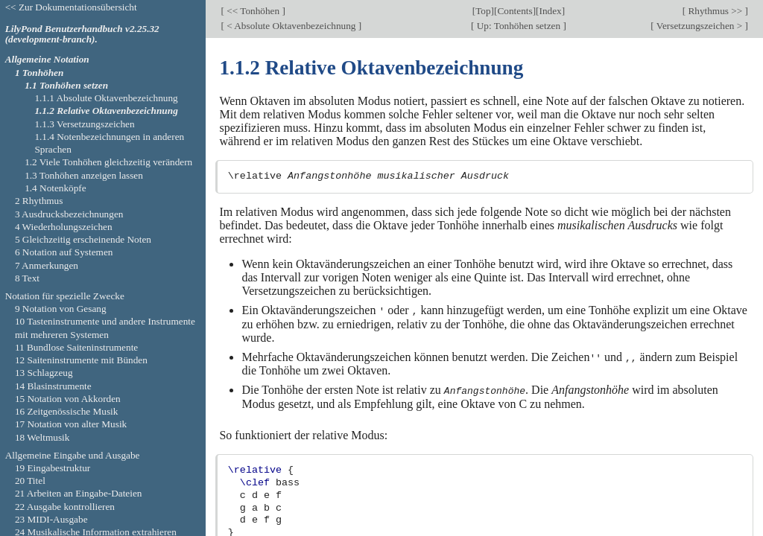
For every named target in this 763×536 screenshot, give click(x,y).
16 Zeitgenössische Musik (66, 411)
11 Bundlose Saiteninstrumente (76, 347)
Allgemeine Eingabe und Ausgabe (72, 455)
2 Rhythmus (39, 200)
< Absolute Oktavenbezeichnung (291, 25)
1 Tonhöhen (39, 72)
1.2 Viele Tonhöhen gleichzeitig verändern (108, 162)
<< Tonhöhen (253, 10)
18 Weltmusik (42, 437)
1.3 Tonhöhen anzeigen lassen (84, 175)
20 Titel (30, 480)
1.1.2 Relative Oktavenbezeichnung (105, 110)
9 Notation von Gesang (61, 308)
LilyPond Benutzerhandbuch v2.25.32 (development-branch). (82, 34)
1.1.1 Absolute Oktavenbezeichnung (105, 97)
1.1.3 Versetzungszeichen (84, 124)
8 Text (27, 278)
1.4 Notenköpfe (55, 188)
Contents (514, 10)
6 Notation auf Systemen (64, 252)
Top (482, 10)
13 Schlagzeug (44, 372)
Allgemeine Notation (47, 59)
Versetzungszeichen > (699, 25)
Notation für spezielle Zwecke (64, 296)
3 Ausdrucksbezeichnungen (69, 214)
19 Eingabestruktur (52, 467)
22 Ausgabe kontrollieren (65, 506)
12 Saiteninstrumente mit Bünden (81, 360)
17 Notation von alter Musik (71, 424)
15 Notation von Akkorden (68, 398)
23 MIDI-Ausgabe (51, 519)
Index (550, 10)
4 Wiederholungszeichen (64, 226)
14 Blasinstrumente (53, 386)
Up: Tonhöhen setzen (518, 25)
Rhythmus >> (715, 10)
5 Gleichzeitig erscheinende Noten (83, 239)
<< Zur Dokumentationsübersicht (71, 7)
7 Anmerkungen (46, 265)
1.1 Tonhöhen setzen (66, 85)
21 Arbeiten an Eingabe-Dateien (78, 493)
